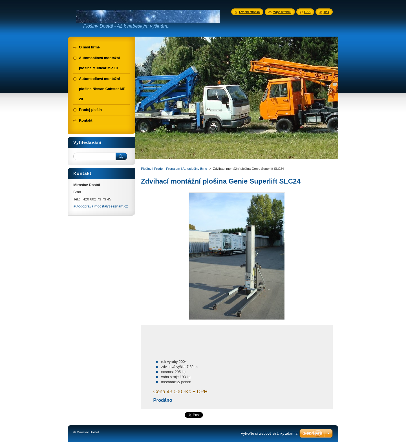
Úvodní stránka (249, 12)
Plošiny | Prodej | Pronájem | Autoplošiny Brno (174, 168)
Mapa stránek (282, 12)
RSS (307, 12)
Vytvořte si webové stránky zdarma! (270, 433)
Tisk (326, 12)
